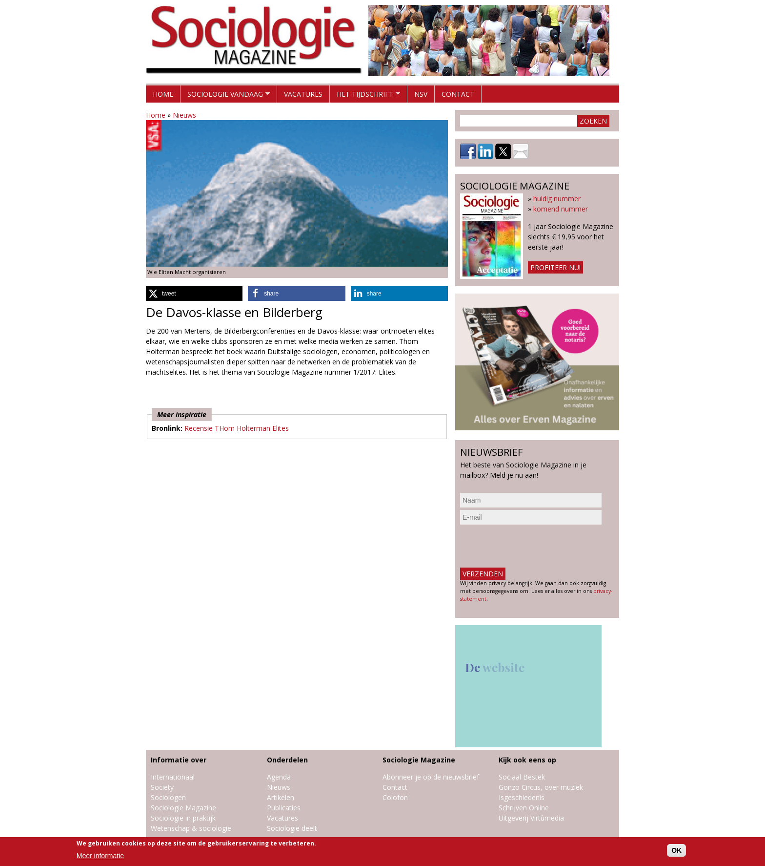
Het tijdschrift (365, 96)
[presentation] (534, 546)
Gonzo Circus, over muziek (541, 787)
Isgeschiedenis (521, 797)
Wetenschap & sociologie (191, 828)
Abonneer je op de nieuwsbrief (430, 777)
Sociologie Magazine (183, 807)
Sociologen (168, 797)
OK (676, 850)
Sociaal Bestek (522, 777)
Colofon (395, 797)
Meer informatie (100, 856)
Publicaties (284, 807)
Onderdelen (287, 759)
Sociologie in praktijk (183, 818)
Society (162, 787)
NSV (420, 94)
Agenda (279, 777)
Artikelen (280, 797)
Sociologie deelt (292, 828)
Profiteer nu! (555, 267)
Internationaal (173, 777)
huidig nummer (557, 198)
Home (163, 94)
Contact (458, 94)
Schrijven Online (524, 807)
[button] (194, 293)
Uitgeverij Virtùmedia (531, 818)
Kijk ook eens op (527, 759)
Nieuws (184, 115)
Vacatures (303, 94)
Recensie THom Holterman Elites (236, 428)
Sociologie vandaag (225, 96)
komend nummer (560, 208)
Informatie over (178, 759)
